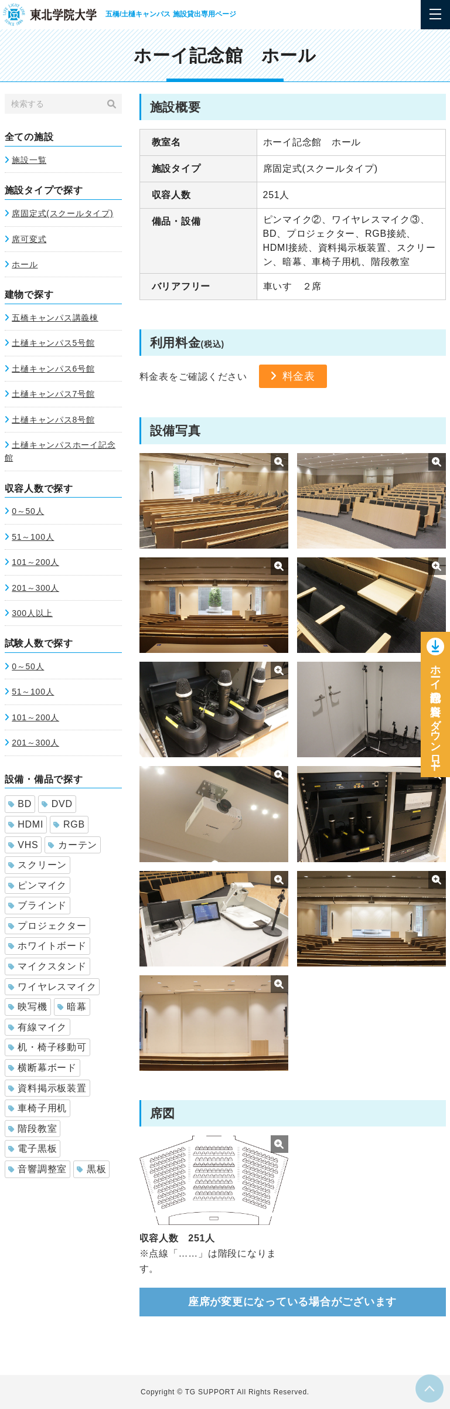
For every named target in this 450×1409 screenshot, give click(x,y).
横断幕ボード (42, 1068)
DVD (57, 804)
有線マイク (37, 1027)
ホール (25, 264)
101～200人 (35, 562)
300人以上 (32, 613)
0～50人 (28, 511)
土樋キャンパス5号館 (53, 343)
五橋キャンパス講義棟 (55, 317)
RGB (69, 824)
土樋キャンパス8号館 (53, 419)
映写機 (27, 1007)
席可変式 (29, 239)
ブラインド (37, 905)
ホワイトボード (47, 946)
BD (20, 804)
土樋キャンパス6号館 (53, 368)
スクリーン (37, 865)
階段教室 (32, 1129)
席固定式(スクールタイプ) (62, 213)
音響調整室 (37, 1169)
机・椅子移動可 (47, 1047)
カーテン (72, 845)
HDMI (26, 824)
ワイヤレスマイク (52, 987)
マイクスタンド (47, 966)
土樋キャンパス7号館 (53, 394)
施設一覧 (29, 160)
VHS (23, 845)
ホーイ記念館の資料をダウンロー (435, 714)
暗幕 (72, 1007)
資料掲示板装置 (47, 1088)
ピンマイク (37, 885)
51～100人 (33, 537)
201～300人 (35, 588)
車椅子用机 (37, 1108)
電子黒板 (32, 1148)
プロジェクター (47, 926)
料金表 (298, 376)
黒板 (91, 1169)
